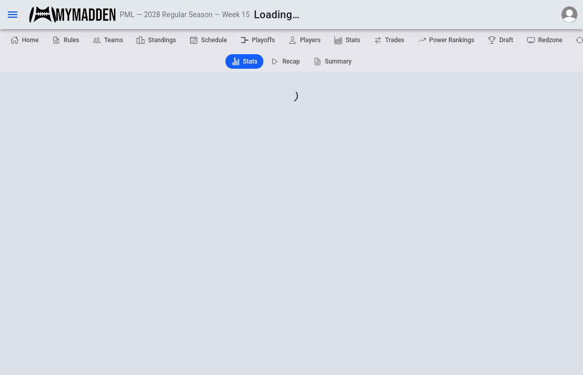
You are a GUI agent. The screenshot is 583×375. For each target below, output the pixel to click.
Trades (389, 40)
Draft (500, 40)
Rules (65, 40)
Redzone (545, 40)
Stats (347, 40)
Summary (332, 61)
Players (304, 40)
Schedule (208, 40)
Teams (108, 40)
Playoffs (257, 40)
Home (24, 40)
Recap (285, 61)
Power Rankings (446, 40)
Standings (156, 40)
